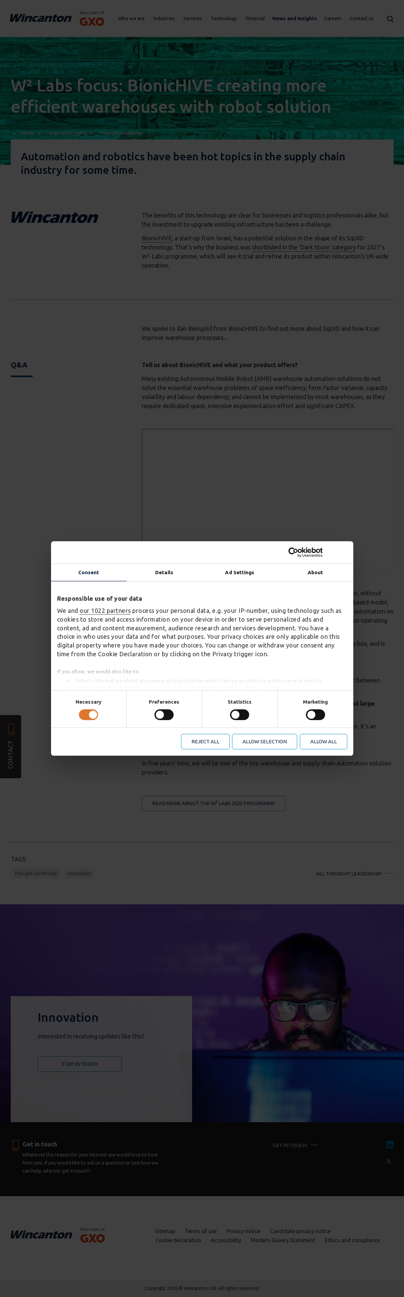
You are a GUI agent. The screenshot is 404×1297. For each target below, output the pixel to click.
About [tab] (315, 572)
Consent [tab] (88, 572)
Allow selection (264, 741)
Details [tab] (164, 572)
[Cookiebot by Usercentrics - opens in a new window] (317, 552)
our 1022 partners (105, 610)
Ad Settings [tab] (239, 572)
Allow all (323, 741)
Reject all (205, 741)
